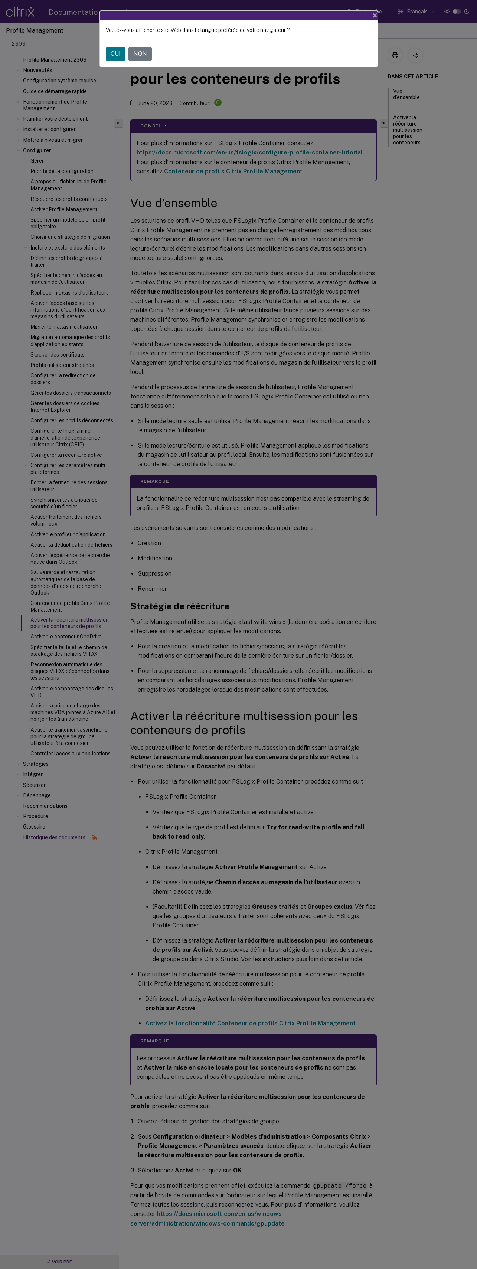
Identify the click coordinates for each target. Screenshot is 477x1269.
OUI (116, 53)
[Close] (374, 15)
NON (140, 53)
